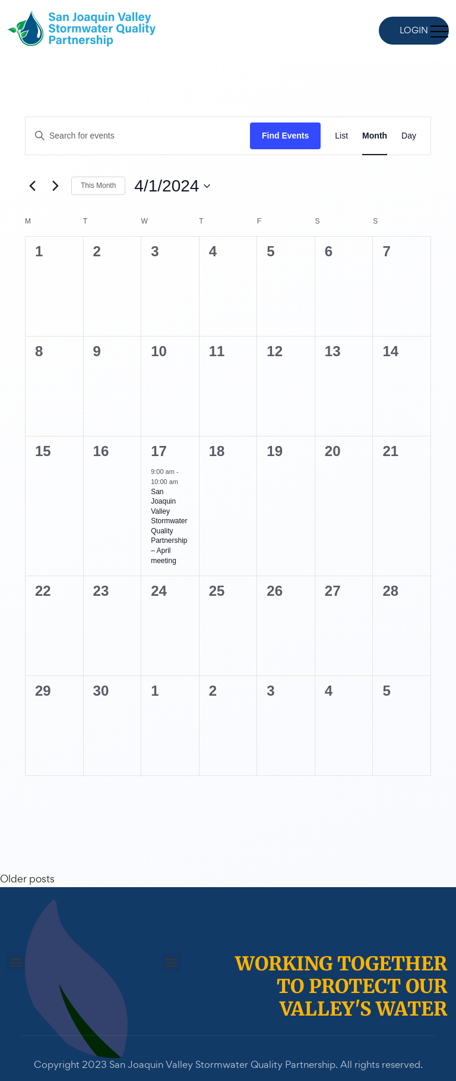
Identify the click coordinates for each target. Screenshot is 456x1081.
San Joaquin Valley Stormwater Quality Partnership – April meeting (169, 526)
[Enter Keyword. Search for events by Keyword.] (138, 136)
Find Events (285, 135)
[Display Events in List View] (341, 136)
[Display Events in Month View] (374, 136)
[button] (16, 962)
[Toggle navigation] (439, 31)
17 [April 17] (159, 451)
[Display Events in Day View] (408, 136)
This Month (98, 185)
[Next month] (55, 186)
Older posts (27, 878)
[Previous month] (32, 186)
